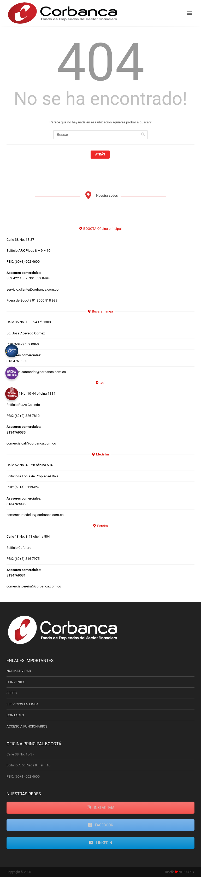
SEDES (12, 693)
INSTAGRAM (100, 808)
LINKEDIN (100, 843)
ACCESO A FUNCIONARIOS (27, 726)
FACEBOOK (100, 825)
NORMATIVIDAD (19, 671)
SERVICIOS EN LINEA (22, 704)
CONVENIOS (16, 682)
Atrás (100, 154)
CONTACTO (15, 715)
